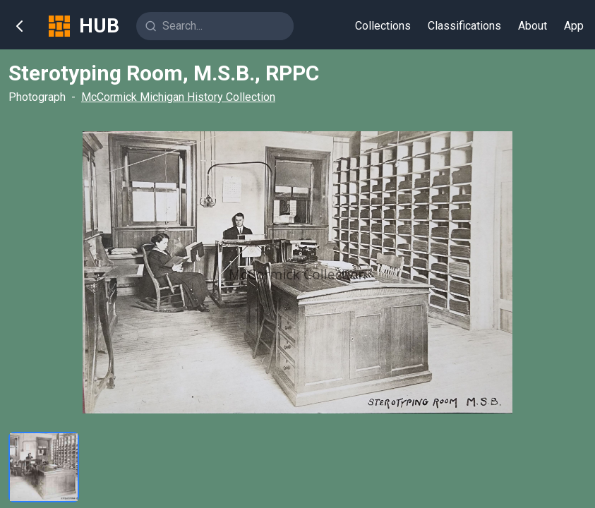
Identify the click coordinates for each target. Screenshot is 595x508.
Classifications (464, 25)
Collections (383, 25)
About (532, 25)
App (574, 25)
